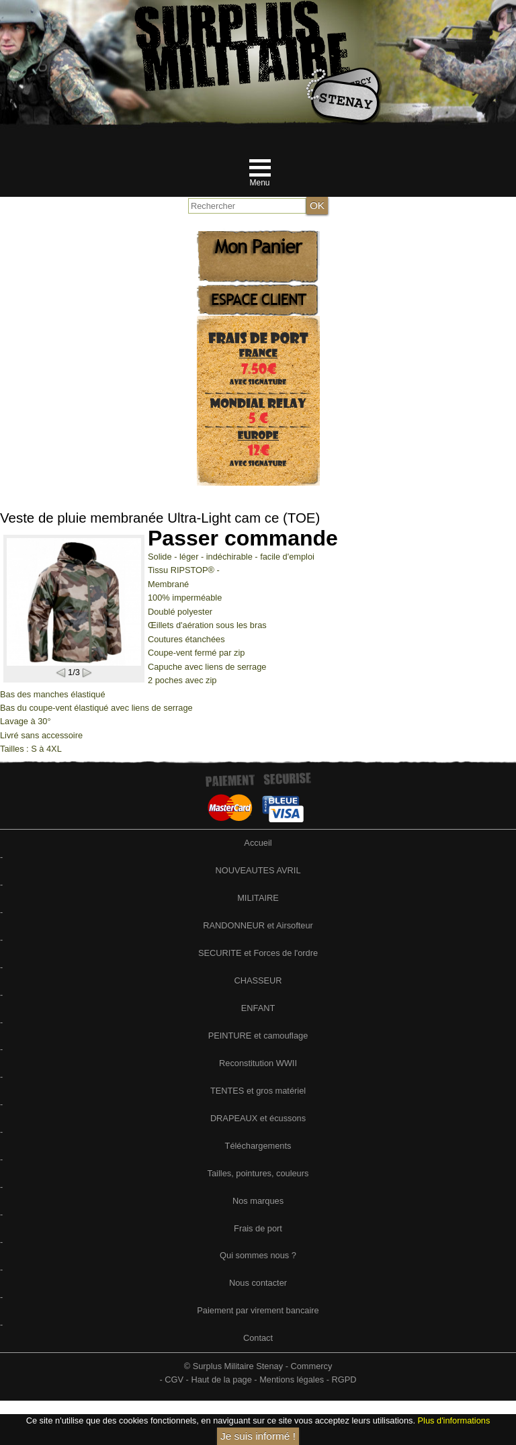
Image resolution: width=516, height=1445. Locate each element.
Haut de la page (221, 1379)
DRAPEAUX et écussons (258, 1118)
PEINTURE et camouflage (258, 1036)
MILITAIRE (258, 898)
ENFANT (258, 1008)
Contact (258, 1338)
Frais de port (258, 1228)
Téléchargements (258, 1146)
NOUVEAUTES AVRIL (257, 870)
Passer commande (243, 538)
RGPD (344, 1379)
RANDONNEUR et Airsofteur (258, 925)
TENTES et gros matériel (258, 1091)
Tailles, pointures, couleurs (258, 1173)
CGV (174, 1379)
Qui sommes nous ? (258, 1255)
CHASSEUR (258, 980)
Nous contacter (258, 1283)
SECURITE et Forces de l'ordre (258, 953)
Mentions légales (291, 1379)
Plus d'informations (454, 1420)
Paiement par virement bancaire (257, 1310)
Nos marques (258, 1201)
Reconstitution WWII (258, 1063)
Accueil (257, 843)
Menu (259, 182)
